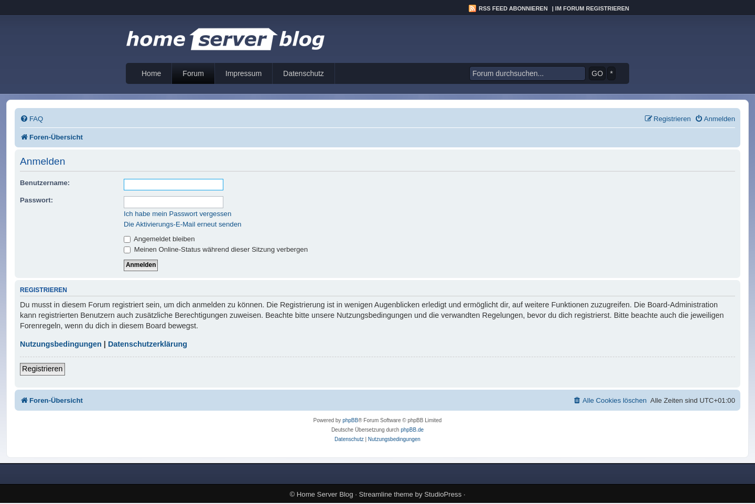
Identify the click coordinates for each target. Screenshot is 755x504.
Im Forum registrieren (592, 8)
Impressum (243, 73)
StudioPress (442, 494)
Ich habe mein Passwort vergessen (177, 214)
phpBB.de (412, 430)
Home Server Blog (325, 494)
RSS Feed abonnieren (513, 8)
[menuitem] (31, 118)
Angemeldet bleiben (159, 239)
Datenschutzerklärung (147, 344)
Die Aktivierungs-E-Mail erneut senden (182, 224)
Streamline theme (386, 494)
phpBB (350, 420)
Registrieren (42, 368)
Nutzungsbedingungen (61, 344)
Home (151, 73)
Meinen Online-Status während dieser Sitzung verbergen (216, 249)
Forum (192, 73)
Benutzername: (45, 183)
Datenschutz (303, 73)
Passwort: (36, 200)
